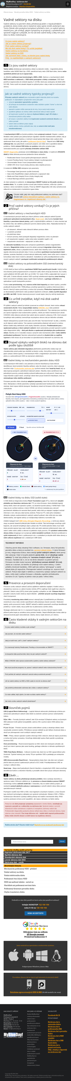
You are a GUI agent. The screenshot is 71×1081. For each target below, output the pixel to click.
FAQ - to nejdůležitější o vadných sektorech (23, 58)
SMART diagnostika (11, 152)
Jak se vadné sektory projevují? (18, 44)
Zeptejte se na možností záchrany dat (49, 825)
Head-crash (40, 219)
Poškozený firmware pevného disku (19, 889)
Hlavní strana (8, 12)
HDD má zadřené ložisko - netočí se (19, 882)
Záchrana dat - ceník (14, 862)
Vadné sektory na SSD (14, 53)
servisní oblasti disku (43, 550)
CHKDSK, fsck (43, 308)
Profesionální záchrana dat (24, 368)
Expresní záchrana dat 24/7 (17, 852)
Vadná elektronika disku (14, 875)
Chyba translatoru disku (14, 892)
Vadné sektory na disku (14, 872)
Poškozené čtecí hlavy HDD (15, 879)
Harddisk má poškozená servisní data (20, 885)
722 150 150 (27, 4)
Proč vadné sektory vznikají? (17, 46)
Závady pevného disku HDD (23, 12)
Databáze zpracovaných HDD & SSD (26, 992)
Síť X (58, 1015)
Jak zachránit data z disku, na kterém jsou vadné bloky (27, 56)
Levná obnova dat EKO (15, 860)
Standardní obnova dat (15, 857)
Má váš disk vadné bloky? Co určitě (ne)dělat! (23, 48)
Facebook (52, 1015)
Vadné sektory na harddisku (16, 51)
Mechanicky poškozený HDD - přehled (20, 869)
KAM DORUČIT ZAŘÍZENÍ (11, 1011)
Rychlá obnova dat (13, 855)
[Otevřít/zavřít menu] (68, 4)
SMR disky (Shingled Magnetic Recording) (34, 521)
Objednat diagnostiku (27, 6)
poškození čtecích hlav (36, 141)
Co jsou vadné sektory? (15, 41)
